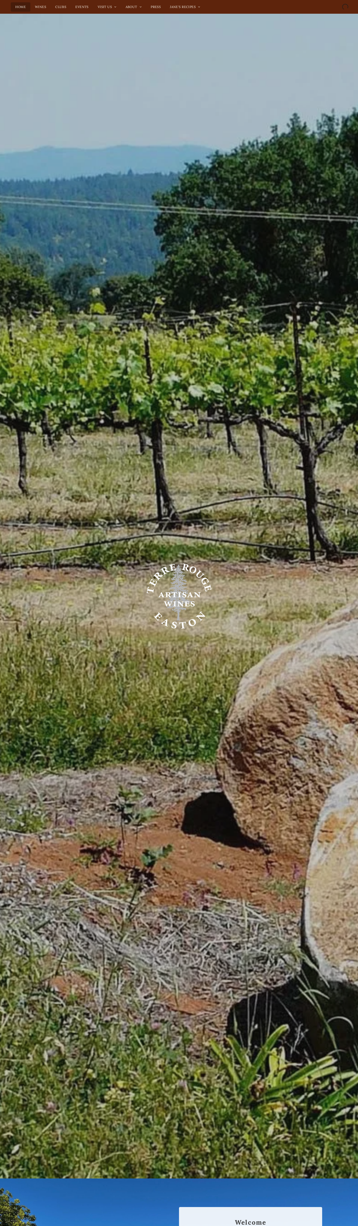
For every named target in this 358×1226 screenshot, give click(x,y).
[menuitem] (20, 7)
